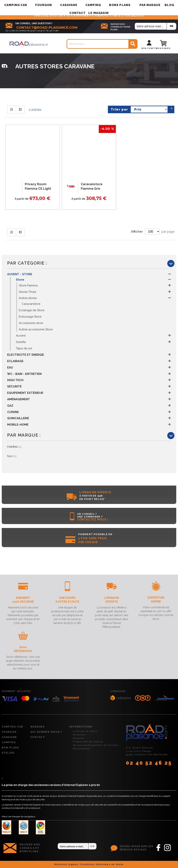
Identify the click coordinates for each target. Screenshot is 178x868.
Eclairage (15, 361)
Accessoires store (31, 323)
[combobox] (102, 44)
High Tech (15, 380)
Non (12, 456)
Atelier (8, 752)
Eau (10, 367)
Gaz (10, 405)
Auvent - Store (19, 274)
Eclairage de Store (31, 310)
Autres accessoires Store (36, 329)
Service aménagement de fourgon (96, 745)
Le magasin (98, 13)
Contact (77, 13)
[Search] (132, 44)
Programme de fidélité (88, 741)
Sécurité (14, 386)
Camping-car (12, 726)
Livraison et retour (85, 731)
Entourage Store (30, 316)
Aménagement (18, 399)
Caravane (9, 737)
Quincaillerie (18, 418)
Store (20, 279)
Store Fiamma (28, 285)
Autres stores (28, 298)
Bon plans (10, 747)
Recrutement (82, 748)
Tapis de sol (24, 348)
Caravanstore (31, 304)
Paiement (79, 734)
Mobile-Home (17, 424)
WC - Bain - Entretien (24, 374)
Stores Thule (27, 292)
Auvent (21, 335)
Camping (9, 742)
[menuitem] (150, 5)
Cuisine (13, 412)
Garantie (78, 738)
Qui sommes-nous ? (46, 732)
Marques (37, 726)
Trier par (119, 109)
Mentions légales (66, 864)
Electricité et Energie (25, 354)
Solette (21, 342)
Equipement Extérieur (25, 393)
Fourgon (9, 732)
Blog (169, 5)
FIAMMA (14, 447)
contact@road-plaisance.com (46, 27)
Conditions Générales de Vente (102, 864)
